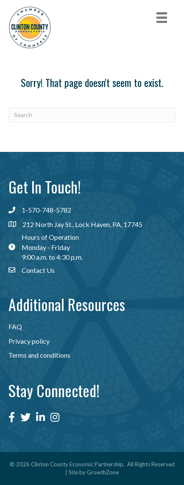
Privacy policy (29, 341)
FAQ (15, 326)
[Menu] (162, 17)
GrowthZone (103, 472)
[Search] (92, 115)
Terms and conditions (39, 355)
